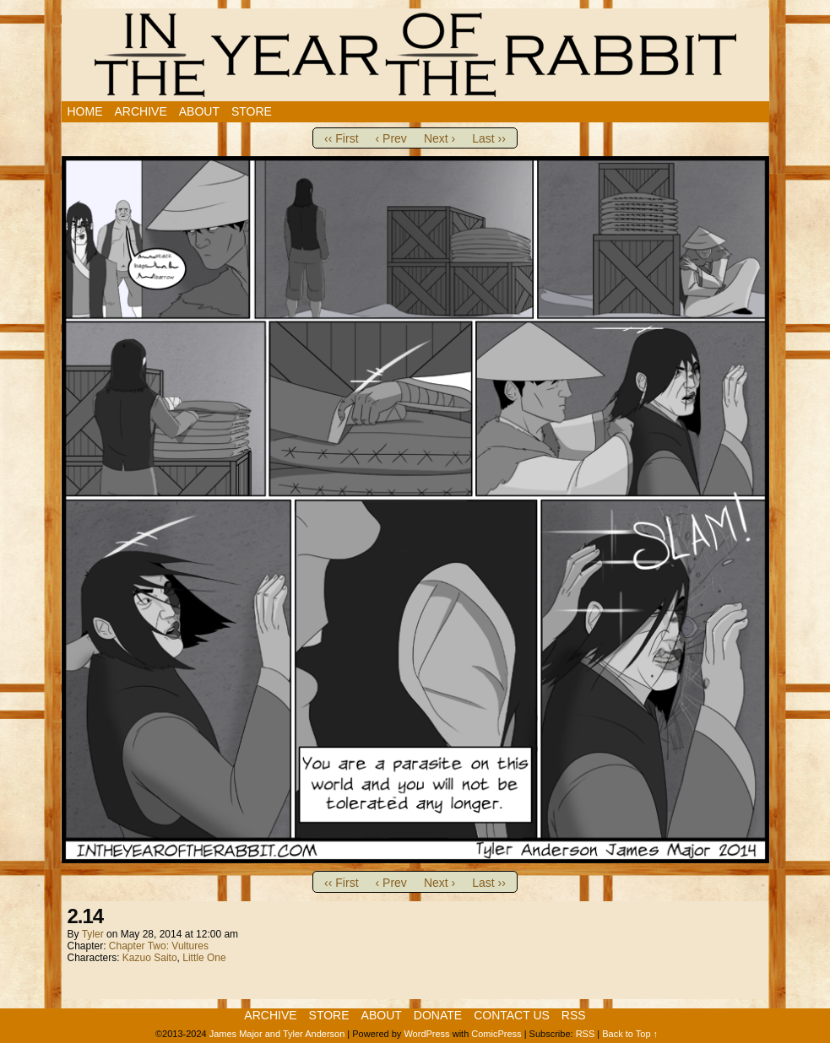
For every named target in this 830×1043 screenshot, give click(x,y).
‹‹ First (341, 138)
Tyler (93, 934)
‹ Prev (391, 138)
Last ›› (489, 138)
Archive (141, 111)
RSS (573, 1015)
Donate (438, 1015)
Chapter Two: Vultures (159, 946)
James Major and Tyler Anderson (277, 1034)
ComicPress (496, 1034)
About (199, 111)
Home (85, 111)
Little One (203, 958)
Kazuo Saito (149, 958)
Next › (439, 138)
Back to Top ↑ (630, 1034)
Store (251, 111)
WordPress (426, 1034)
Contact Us (512, 1015)
